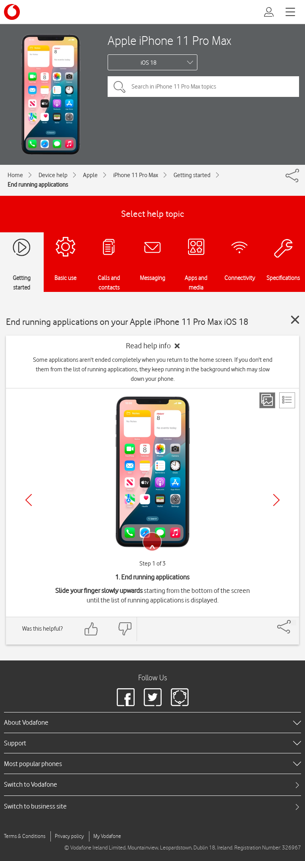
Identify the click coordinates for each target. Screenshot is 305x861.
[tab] (152, 784)
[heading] (152, 722)
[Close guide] (295, 320)
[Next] (276, 500)
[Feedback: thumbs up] (91, 628)
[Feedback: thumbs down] (124, 628)
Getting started (192, 175)
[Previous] (28, 500)
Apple (90, 175)
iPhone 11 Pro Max (135, 175)
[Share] (293, 622)
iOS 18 (148, 62)
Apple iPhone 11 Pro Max (169, 40)
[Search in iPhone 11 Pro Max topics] (203, 86)
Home (15, 175)
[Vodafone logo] (12, 12)
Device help (53, 175)
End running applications (38, 184)
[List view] (287, 400)
